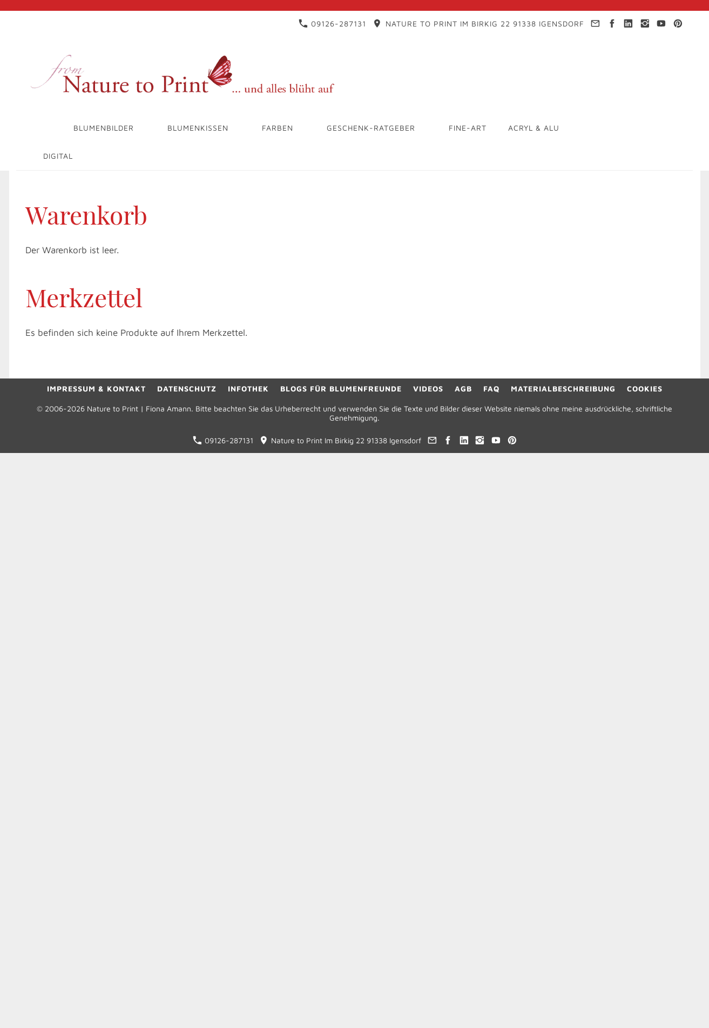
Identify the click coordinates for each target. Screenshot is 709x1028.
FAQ (491, 388)
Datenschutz (187, 388)
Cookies (645, 388)
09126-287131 (332, 23)
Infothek (248, 388)
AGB (463, 388)
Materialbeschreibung (563, 388)
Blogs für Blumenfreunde (341, 388)
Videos (428, 388)
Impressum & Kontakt (96, 388)
